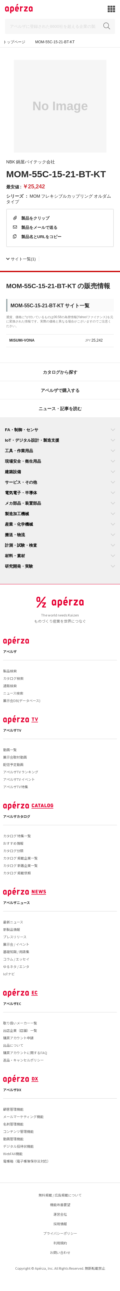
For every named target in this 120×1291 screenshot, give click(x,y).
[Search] (60, 26)
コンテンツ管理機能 (18, 1131)
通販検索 (10, 685)
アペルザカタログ (16, 816)
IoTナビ (9, 973)
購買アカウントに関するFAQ (25, 1052)
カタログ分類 (13, 850)
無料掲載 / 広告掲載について (60, 1194)
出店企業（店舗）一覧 (20, 1030)
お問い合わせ (60, 1252)
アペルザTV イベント (19, 779)
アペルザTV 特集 (15, 786)
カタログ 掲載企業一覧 (20, 858)
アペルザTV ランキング (20, 771)
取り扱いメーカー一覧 (20, 1022)
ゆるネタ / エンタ (16, 966)
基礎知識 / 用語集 (16, 951)
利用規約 (60, 1242)
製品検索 (10, 670)
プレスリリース (15, 936)
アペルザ (10, 651)
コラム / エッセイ (16, 959)
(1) (21, 259)
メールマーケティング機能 (23, 1116)
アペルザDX (12, 1089)
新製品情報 (11, 929)
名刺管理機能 (13, 1123)
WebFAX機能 (13, 1153)
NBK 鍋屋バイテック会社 (30, 161)
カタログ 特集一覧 (17, 835)
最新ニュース (13, 921)
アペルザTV (12, 730)
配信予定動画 (13, 764)
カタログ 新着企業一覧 (20, 865)
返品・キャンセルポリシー (23, 1060)
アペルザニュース (16, 902)
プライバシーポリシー (60, 1233)
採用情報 (60, 1223)
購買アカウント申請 (18, 1037)
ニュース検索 (13, 693)
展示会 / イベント (16, 944)
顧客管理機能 (13, 1109)
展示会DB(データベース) (21, 700)
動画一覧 (10, 749)
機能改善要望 (60, 1204)
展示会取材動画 (15, 757)
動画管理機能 (13, 1138)
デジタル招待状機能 (18, 1146)
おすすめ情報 (13, 843)
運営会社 (60, 1214)
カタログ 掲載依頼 (17, 872)
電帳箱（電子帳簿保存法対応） (27, 1161)
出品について (13, 1045)
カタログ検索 (13, 678)
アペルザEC (12, 1003)
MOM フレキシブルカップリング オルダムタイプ (58, 198)
